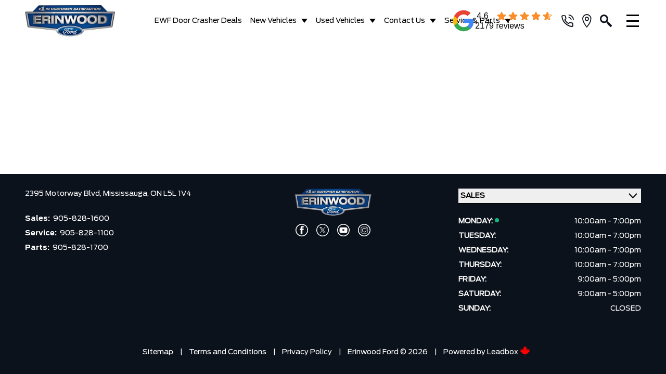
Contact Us (404, 20)
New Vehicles (273, 20)
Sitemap (158, 349)
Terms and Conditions (227, 349)
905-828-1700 (80, 245)
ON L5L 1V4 (170, 191)
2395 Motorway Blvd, (64, 191)
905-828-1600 (81, 216)
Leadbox (508, 349)
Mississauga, (126, 191)
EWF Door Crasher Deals (198, 20)
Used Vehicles (340, 20)
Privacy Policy (307, 349)
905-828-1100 (87, 230)
